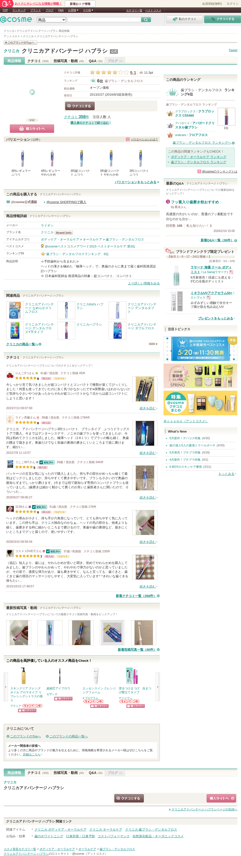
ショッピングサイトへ (27, 710)
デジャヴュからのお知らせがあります (129, 701)
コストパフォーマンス (114, 836)
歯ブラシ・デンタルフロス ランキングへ (202, 142)
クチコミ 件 (76, 117)
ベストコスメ (153, 10)
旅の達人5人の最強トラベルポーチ (192, 445)
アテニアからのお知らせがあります (32, 705)
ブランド (35, 10)
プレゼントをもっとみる (215, 318)
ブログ (49, 10)
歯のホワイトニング (48, 836)
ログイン (233, 3)
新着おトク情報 (80, 4)
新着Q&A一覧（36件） (217, 240)
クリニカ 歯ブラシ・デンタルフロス (151, 829)
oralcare (180, 135)
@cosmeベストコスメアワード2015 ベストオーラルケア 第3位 (90, 246)
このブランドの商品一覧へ (68, 736)
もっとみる (226, 474)
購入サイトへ (32, 128)
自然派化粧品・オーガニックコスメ (158, 836)
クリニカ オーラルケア (105, 829)
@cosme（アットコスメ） (90, 854)
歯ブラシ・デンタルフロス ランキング (198, 162)
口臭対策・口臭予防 (80, 836)
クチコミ (38, 61)
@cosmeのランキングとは (219, 171)
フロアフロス (198, 135)
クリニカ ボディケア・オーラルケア (60, 829)
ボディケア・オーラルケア (60, 239)
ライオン (47, 225)
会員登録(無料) (212, 3)
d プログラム (90, 698)
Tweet (233, 50)
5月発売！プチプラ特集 (185, 452)
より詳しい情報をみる (144, 283)
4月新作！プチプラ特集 (185, 459)
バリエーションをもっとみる (135, 182)
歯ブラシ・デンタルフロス (124, 81)
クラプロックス (185, 111)
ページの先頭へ (204, 809)
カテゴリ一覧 (134, 10)
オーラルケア (92, 239)
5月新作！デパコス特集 (185, 438)
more (152, 343)
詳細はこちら (32, 754)
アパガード (182, 123)
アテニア (15, 705)
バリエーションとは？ (144, 139)
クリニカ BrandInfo (65, 233)
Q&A (61, 10)
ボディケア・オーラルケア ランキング (198, 157)
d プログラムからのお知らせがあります (93, 701)
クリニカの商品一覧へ (22, 344)
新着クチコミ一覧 (136, 596)
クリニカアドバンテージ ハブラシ (65, 51)
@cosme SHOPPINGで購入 (66, 202)
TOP (5, 10)
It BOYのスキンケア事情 (185, 467)
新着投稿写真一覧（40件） (137, 649)
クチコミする (80, 106)
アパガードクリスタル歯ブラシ (195, 125)
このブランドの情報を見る (20, 42)
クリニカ (11, 51)
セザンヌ (51, 694)
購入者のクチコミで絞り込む (90, 122)
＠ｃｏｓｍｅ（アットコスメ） (186, 421)
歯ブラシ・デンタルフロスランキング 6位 (77, 254)
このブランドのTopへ (25, 736)
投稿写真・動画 (69, 61)
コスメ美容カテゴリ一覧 (20, 849)
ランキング (19, 10)
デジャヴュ (125, 698)
